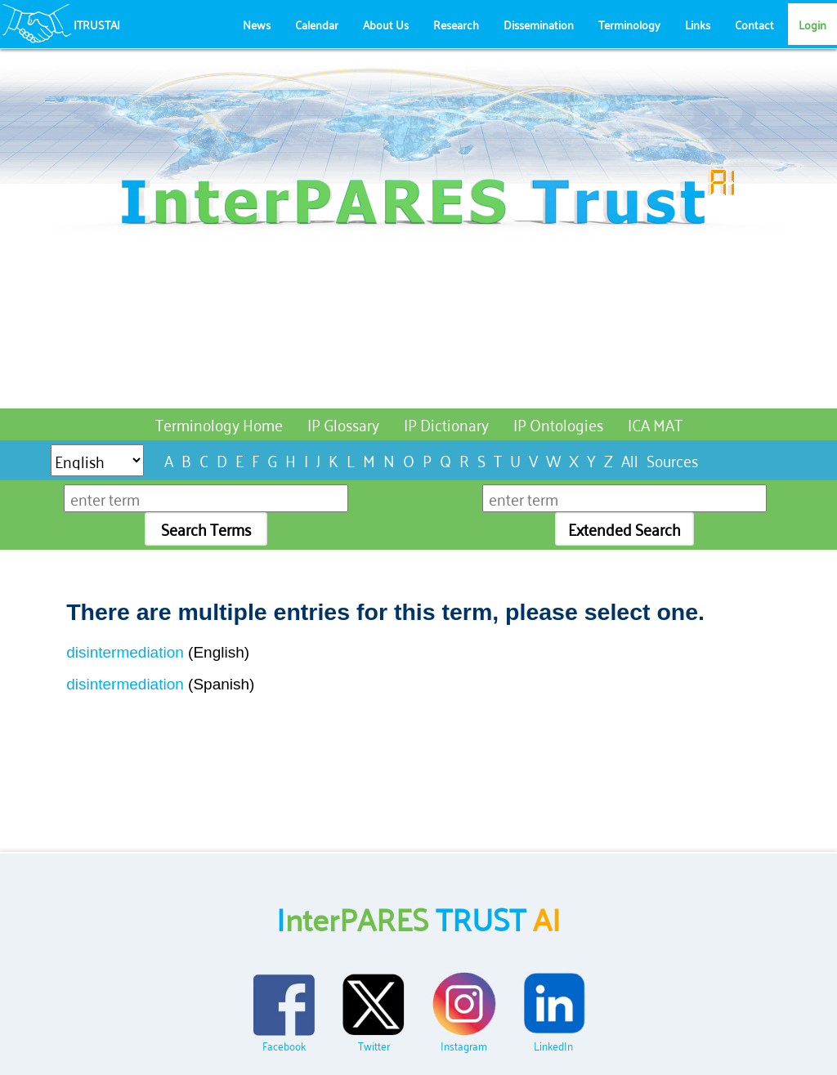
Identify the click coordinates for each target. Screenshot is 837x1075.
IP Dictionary (446, 423)
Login (812, 24)
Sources (672, 459)
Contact (754, 24)
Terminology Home (219, 423)
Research (456, 24)
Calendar (316, 24)
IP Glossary (343, 423)
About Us (386, 24)
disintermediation (125, 652)
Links (697, 24)
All (629, 459)
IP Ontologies (558, 423)
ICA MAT (655, 423)
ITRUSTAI (97, 24)
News (257, 24)
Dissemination (539, 24)
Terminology (629, 24)
